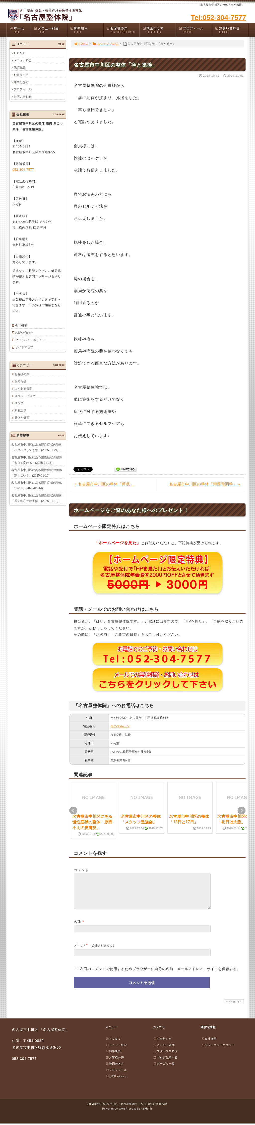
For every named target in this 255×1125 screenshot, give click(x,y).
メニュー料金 (50, 30)
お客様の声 (122, 30)
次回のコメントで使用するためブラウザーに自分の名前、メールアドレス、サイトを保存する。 (160, 975)
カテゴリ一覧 (164, 1069)
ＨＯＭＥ (20, 53)
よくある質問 (23, 388)
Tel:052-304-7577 (218, 17)
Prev (73, 811)
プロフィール (195, 30)
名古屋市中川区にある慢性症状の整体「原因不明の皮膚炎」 (92, 822)
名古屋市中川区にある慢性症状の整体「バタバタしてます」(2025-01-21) (36, 447)
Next (242, 811)
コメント (81, 870)
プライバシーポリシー (30, 340)
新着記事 (20, 410)
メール (79, 951)
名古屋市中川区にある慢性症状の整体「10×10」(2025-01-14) (36, 485)
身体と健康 (21, 417)
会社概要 (21, 325)
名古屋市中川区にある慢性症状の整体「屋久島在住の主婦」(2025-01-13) (36, 498)
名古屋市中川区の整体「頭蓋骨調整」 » (204, 484)
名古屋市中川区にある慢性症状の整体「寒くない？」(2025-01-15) (36, 472)
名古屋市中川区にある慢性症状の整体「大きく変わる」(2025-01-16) (36, 459)
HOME (81, 43)
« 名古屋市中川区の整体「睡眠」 (104, 484)
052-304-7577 (120, 726)
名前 (77, 928)
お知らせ (20, 381)
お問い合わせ (231, 30)
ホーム (20, 30)
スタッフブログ (105, 43)
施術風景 (86, 30)
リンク (18, 403)
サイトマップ (24, 347)
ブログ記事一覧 (165, 1063)
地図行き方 (159, 30)
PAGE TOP (233, 1007)
